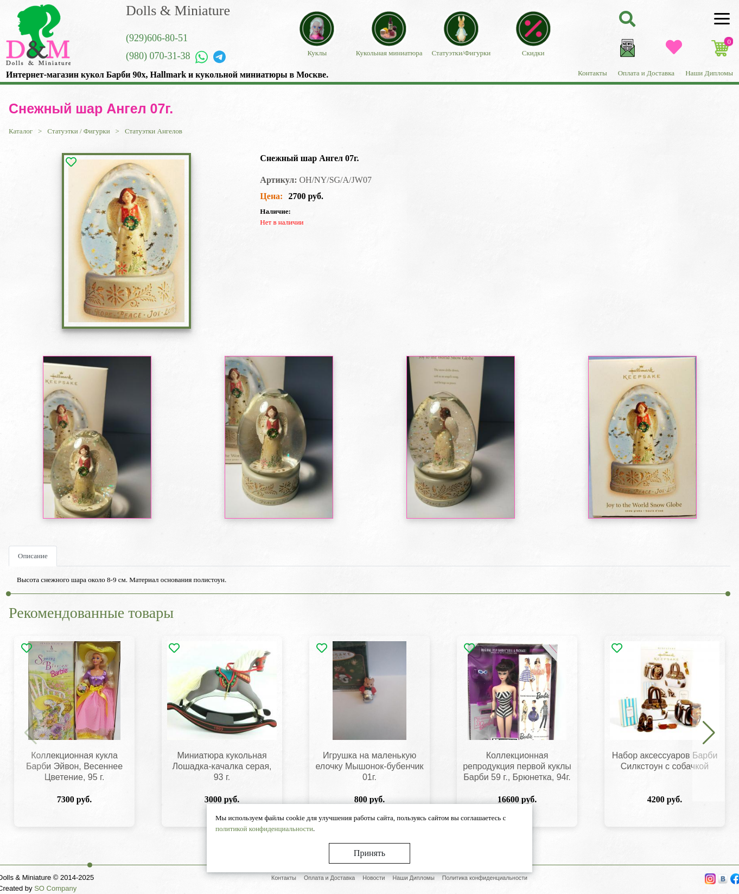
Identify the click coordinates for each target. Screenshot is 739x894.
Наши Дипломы (709, 73)
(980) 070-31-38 (158, 55)
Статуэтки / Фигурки (78, 131)
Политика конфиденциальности (484, 877)
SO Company (55, 888)
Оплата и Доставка (646, 73)
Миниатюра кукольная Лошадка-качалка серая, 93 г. (221, 766)
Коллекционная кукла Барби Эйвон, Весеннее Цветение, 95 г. (74, 766)
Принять (369, 853)
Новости (373, 877)
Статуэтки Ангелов (153, 131)
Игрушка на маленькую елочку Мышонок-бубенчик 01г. (370, 766)
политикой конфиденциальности (264, 829)
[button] (708, 733)
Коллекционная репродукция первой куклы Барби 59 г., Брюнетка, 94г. (517, 766)
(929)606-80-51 (157, 38)
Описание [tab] (33, 556)
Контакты (592, 73)
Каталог (21, 131)
